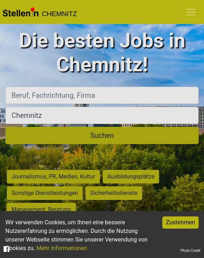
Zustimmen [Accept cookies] (180, 222)
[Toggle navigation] (191, 12)
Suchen (102, 135)
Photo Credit (190, 251)
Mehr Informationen (61, 248)
